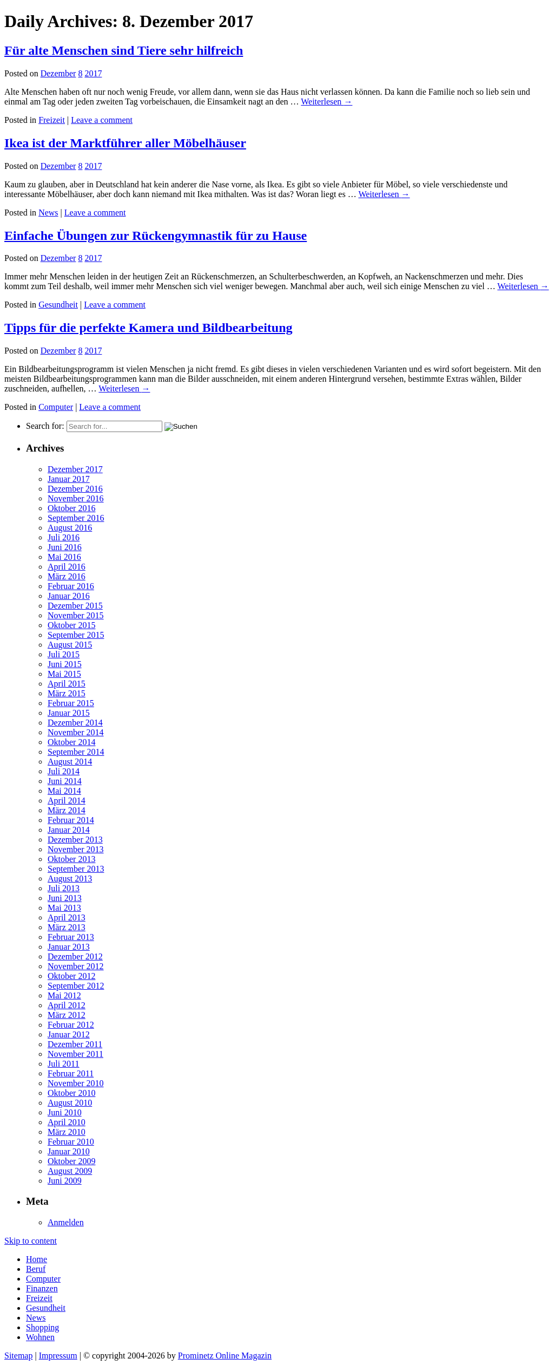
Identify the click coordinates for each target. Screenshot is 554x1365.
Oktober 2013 (71, 859)
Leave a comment (102, 120)
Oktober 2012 (71, 976)
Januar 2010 (69, 1151)
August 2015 (70, 644)
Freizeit (51, 120)
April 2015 (66, 683)
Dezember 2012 (75, 956)
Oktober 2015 (71, 625)
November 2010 (76, 1083)
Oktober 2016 (71, 508)
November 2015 (76, 615)
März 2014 (66, 810)
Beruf (35, 1268)
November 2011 (75, 1054)
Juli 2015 (64, 654)
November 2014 (76, 732)
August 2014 (70, 761)
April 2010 (66, 1122)
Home (36, 1259)
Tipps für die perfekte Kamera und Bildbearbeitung (148, 328)
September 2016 (76, 518)
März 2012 (66, 1015)
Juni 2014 (65, 781)
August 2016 (70, 527)
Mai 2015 (64, 673)
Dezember (58, 73)
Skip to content (30, 1240)
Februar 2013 (71, 937)
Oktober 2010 (71, 1093)
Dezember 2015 (75, 605)
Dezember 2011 (75, 1044)
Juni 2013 (65, 898)
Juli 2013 (64, 888)
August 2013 (70, 878)
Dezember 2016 (75, 488)
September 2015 (76, 634)
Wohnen (40, 1337)
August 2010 (70, 1102)
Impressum (58, 1355)
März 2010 (66, 1132)
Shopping (42, 1327)
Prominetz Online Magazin (225, 1355)
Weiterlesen (326, 101)
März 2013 (66, 927)
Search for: (45, 425)
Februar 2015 (71, 703)
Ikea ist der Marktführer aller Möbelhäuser (125, 143)
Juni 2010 (65, 1112)
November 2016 (76, 498)
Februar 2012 (71, 1024)
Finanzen (42, 1288)
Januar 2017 (69, 479)
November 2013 (76, 849)
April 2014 (66, 800)
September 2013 (76, 868)
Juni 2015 (65, 664)
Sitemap (18, 1355)
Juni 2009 (65, 1180)
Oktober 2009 (71, 1161)
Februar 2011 (71, 1073)
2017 (93, 73)
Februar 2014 (71, 820)
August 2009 (70, 1170)
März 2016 (66, 576)
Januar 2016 (69, 595)
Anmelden (66, 1222)
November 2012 (76, 966)
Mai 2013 (64, 907)
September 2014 (76, 751)
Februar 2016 (71, 586)
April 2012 (66, 1005)
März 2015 (66, 693)
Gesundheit (58, 304)
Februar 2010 (71, 1141)
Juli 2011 (64, 1063)
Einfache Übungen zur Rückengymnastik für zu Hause (155, 235)
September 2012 (76, 985)
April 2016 (66, 566)
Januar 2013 (69, 946)
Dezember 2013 (75, 839)
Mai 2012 (64, 995)
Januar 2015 (69, 712)
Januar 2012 (69, 1034)
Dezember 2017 (75, 469)
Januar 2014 (69, 829)
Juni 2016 (65, 547)
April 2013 (66, 917)
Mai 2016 (64, 556)
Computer (55, 407)
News (48, 212)
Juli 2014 (64, 771)
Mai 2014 (64, 790)
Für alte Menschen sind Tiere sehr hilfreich (123, 50)
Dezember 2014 (75, 722)
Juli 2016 (64, 537)
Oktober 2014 (71, 742)
